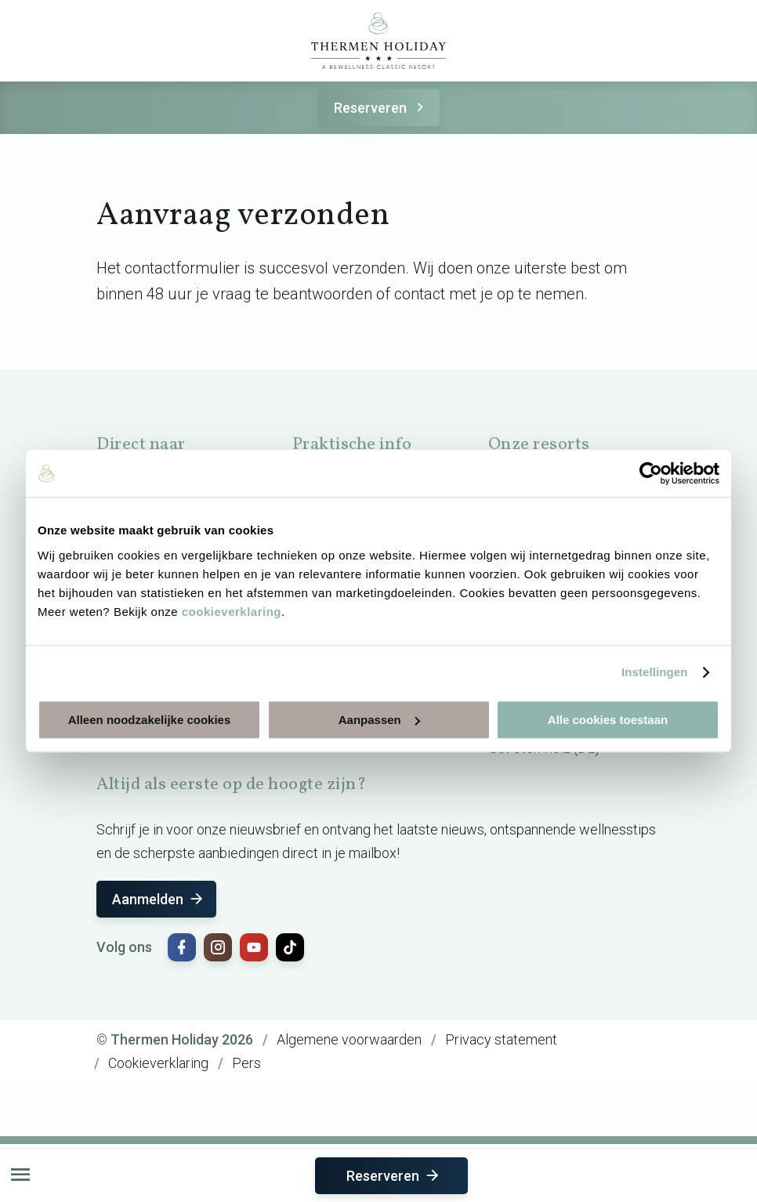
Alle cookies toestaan (608, 719)
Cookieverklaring (158, 1063)
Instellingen (654, 672)
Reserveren (381, 107)
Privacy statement (501, 1039)
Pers (246, 1063)
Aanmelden (158, 899)
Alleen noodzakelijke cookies (149, 719)
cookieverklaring (231, 611)
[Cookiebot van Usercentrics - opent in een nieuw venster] (650, 473)
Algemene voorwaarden (349, 1039)
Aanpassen (379, 719)
